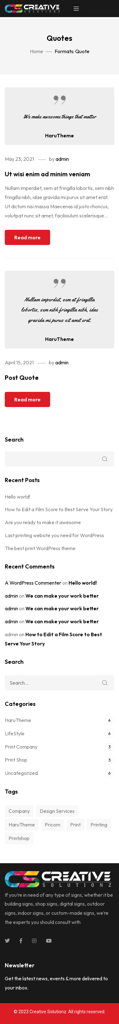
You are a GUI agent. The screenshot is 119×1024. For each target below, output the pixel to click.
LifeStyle (14, 733)
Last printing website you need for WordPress (54, 535)
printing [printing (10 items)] (98, 824)
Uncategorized (21, 773)
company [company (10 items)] (19, 811)
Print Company (21, 747)
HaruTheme (59, 135)
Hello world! (17, 496)
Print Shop (16, 760)
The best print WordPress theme (40, 548)
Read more (27, 237)
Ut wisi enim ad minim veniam (47, 174)
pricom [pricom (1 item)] (52, 824)
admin (62, 159)
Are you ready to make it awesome (43, 522)
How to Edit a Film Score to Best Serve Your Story (59, 509)
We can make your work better (62, 596)
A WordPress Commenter (33, 583)
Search (14, 439)
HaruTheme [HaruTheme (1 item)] (22, 824)
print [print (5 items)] (75, 824)
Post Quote (22, 377)
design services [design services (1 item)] (57, 811)
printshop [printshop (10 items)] (19, 838)
